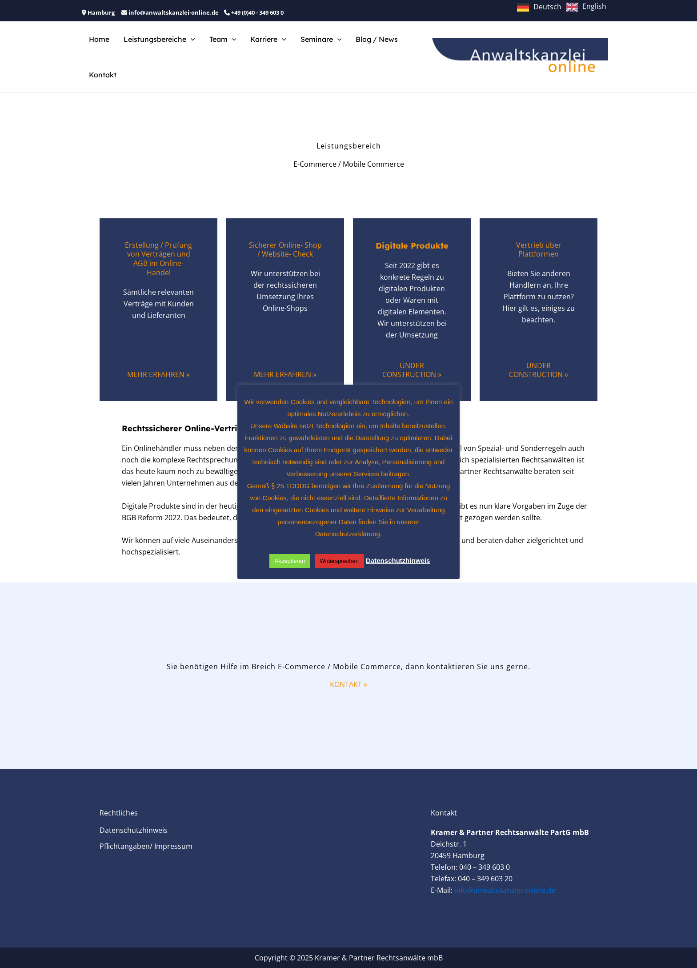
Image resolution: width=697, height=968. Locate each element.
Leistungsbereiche (159, 39)
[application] (190, 39)
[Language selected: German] (564, 6)
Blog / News (377, 39)
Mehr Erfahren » (158, 374)
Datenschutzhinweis (134, 830)
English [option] (594, 6)
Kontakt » (348, 684)
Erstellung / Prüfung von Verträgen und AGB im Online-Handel (158, 258)
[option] (586, 7)
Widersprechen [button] (339, 561)
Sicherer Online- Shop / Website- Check (285, 249)
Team (222, 39)
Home (99, 39)
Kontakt (102, 74)
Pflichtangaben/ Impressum (146, 846)
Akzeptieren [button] (290, 561)
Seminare (321, 39)
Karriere (268, 39)
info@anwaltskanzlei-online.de (505, 890)
